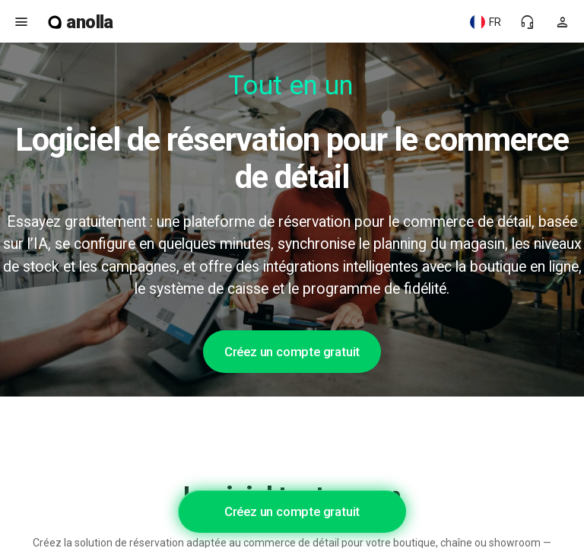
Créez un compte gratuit (292, 351)
